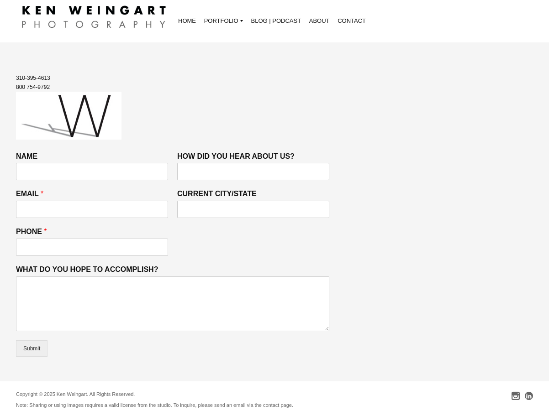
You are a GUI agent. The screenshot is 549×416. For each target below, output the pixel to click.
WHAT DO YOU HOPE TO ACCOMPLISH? (87, 269)
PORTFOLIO (223, 21)
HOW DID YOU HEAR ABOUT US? (236, 156)
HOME (187, 20)
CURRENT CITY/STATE (217, 194)
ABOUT (319, 20)
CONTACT (352, 20)
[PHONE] (92, 247)
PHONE (31, 231)
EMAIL (29, 194)
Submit (31, 348)
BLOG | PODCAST (276, 20)
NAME (26, 156)
